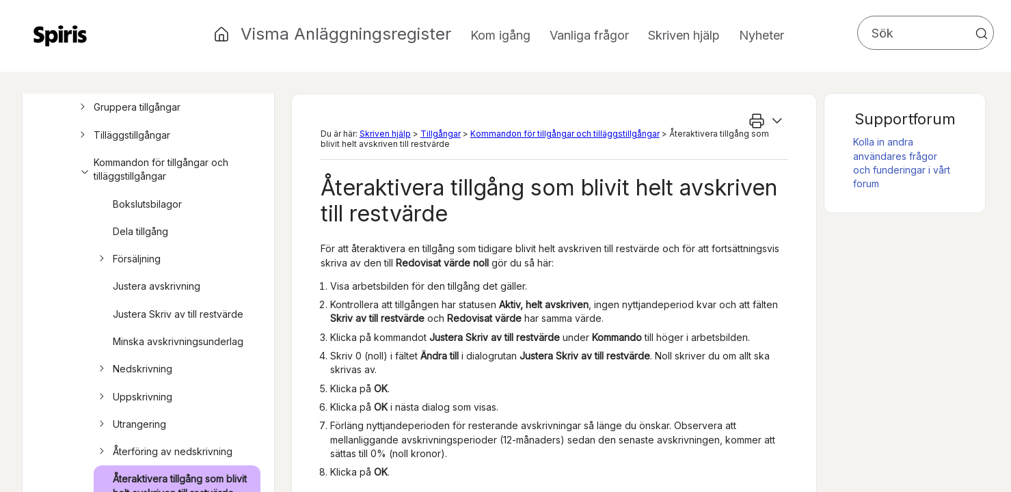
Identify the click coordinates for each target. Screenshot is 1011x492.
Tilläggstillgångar (123, 135)
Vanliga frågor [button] (589, 35)
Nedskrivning (133, 369)
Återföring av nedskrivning (163, 451)
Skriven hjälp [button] (684, 35)
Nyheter (761, 35)
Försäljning (128, 259)
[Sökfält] (925, 33)
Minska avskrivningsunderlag (178, 341)
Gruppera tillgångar (128, 107)
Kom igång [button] (500, 35)
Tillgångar (440, 133)
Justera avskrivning (156, 286)
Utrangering (130, 424)
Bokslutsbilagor (147, 204)
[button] (981, 33)
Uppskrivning (133, 397)
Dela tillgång (140, 231)
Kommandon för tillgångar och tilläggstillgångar (152, 170)
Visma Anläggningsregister (346, 34)
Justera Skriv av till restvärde (178, 314)
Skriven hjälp (385, 133)
